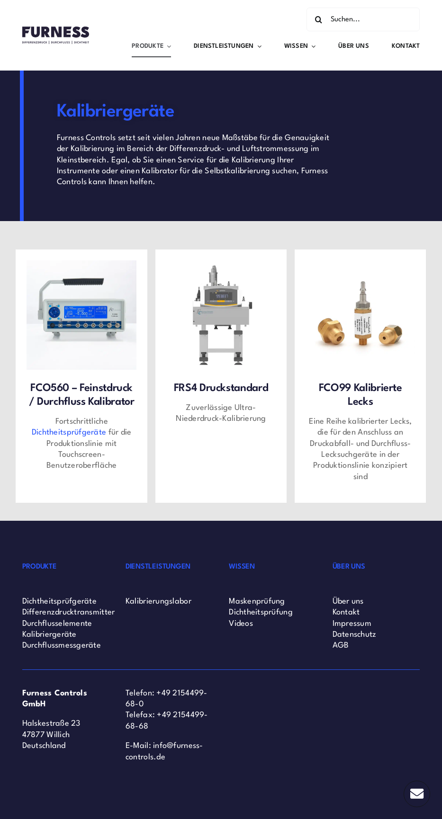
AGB (341, 645)
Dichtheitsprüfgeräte (59, 601)
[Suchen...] (363, 19)
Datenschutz (355, 635)
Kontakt (346, 612)
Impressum (352, 624)
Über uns (348, 601)
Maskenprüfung (257, 601)
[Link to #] (417, 794)
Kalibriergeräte (49, 635)
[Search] (318, 19)
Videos (241, 624)
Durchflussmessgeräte (61, 645)
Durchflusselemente (57, 624)
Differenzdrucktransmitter (68, 612)
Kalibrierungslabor (158, 601)
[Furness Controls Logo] (55, 31)
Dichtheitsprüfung (261, 612)
